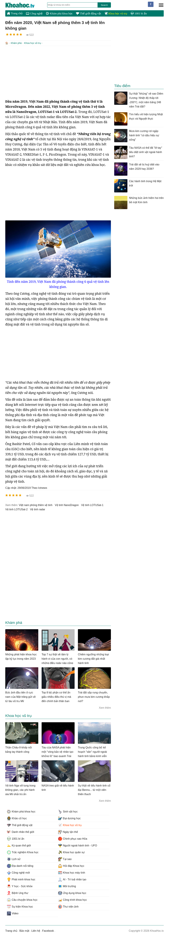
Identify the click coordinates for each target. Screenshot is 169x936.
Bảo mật (24, 930)
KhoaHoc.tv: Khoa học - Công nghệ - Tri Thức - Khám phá (23, 5)
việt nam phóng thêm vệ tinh (35, 504)
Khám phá (16, 43)
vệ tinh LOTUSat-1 (92, 504)
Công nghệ (34, 13)
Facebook (48, 930)
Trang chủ (15, 13)
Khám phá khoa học (59, 13)
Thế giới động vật (88, 13)
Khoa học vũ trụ (115, 13)
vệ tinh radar (37, 509)
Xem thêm (105, 707)
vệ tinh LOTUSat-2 (16, 509)
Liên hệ (35, 930)
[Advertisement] (58, 72)
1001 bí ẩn (139, 13)
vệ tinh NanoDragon (67, 504)
